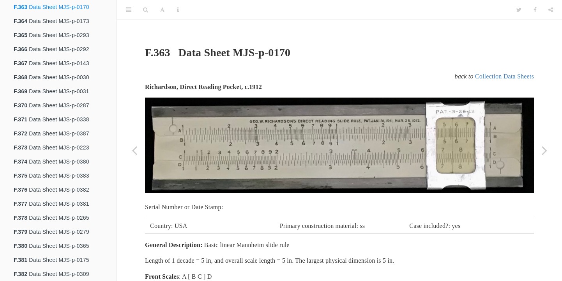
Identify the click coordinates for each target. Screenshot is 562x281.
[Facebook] (535, 10)
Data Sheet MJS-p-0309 (51, 274)
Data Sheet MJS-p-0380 (51, 161)
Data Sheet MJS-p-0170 (51, 7)
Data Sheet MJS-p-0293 (51, 35)
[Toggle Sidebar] (128, 10)
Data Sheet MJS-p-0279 (51, 232)
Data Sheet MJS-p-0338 (51, 119)
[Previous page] (134, 150)
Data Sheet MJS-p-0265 (51, 218)
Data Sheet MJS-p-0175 (51, 260)
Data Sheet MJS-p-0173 (51, 21)
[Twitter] (519, 10)
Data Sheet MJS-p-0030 (51, 77)
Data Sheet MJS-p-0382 (51, 190)
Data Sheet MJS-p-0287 (51, 105)
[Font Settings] (162, 10)
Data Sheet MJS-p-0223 (51, 147)
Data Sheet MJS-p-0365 (51, 246)
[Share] (551, 10)
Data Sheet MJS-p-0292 (51, 49)
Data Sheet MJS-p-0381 (51, 204)
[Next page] (544, 150)
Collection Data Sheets (504, 76)
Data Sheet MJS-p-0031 (51, 91)
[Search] (145, 10)
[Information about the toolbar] (178, 10)
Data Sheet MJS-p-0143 (51, 63)
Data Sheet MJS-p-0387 (51, 133)
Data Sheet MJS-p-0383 (51, 176)
